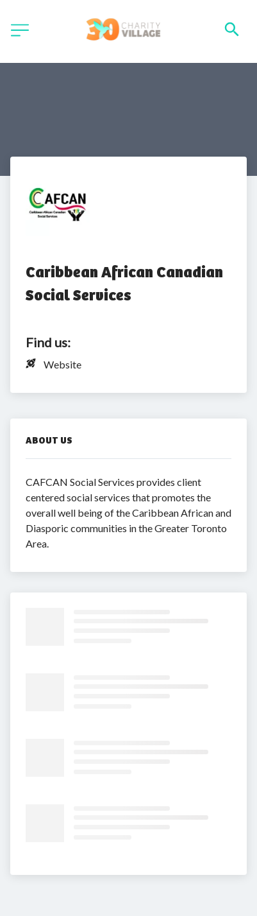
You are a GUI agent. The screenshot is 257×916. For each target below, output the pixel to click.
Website (62, 364)
